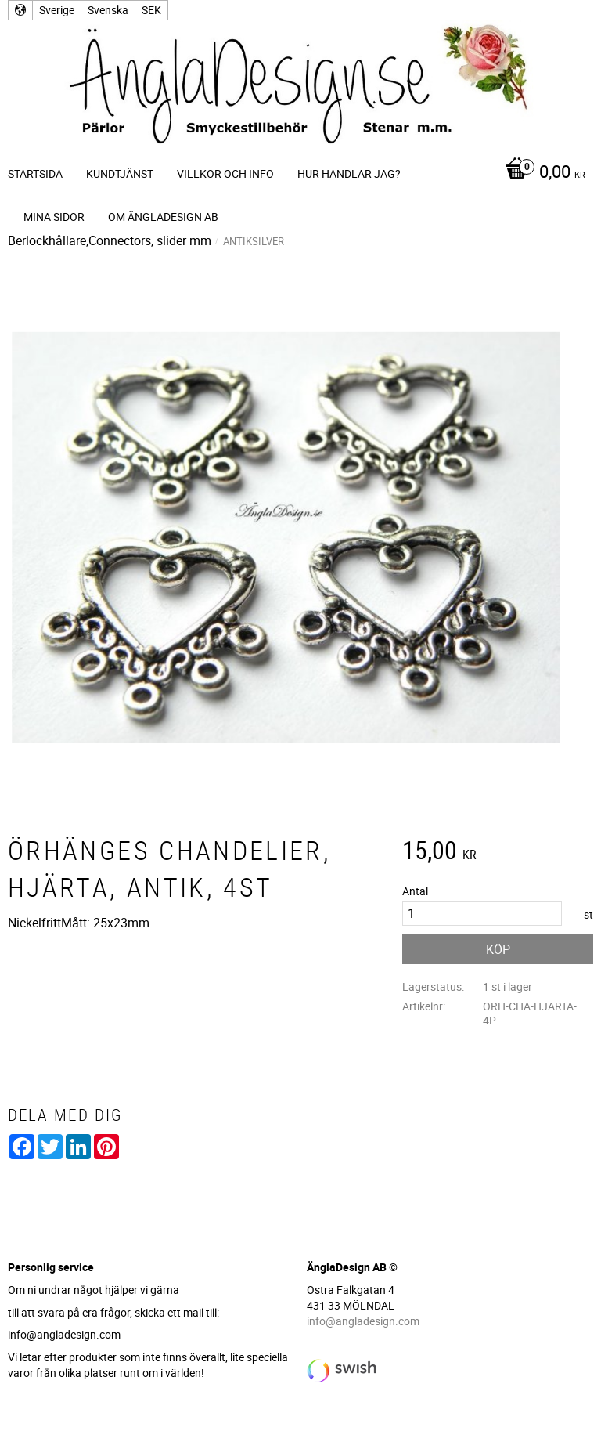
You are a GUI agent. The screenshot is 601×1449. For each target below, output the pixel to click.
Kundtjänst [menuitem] (119, 173)
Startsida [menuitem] (35, 173)
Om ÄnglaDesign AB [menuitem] (163, 216)
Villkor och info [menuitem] (225, 173)
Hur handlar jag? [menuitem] (349, 173)
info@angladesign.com (363, 1320)
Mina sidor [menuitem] (54, 216)
